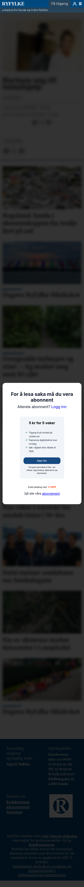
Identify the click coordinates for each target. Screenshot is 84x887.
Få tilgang (59, 4)
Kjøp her (42, 460)
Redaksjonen (18, 802)
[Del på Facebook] (35, 122)
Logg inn (75, 4)
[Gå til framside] (23, 4)
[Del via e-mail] (48, 122)
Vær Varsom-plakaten (59, 836)
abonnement (51, 493)
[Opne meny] (80, 4)
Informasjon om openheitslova (42, 875)
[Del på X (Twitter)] (42, 122)
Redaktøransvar (41, 845)
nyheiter (13, 141)
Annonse (14, 812)
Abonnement (18, 807)
